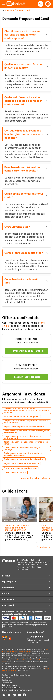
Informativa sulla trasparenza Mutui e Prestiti (17, 690)
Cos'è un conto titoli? (17, 226)
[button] (3, 4)
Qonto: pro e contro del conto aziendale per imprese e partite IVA (17, 527)
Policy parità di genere (9, 685)
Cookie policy (6, 680)
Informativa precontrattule (11, 687)
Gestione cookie (7, 682)
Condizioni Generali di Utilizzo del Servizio (16, 675)
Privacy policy (6, 677)
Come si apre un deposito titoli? (23, 252)
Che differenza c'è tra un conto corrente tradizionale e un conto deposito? (23, 35)
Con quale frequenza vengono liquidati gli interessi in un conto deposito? (23, 134)
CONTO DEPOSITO (26, 365)
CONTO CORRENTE (26, 339)
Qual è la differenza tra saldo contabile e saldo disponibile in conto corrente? (23, 101)
